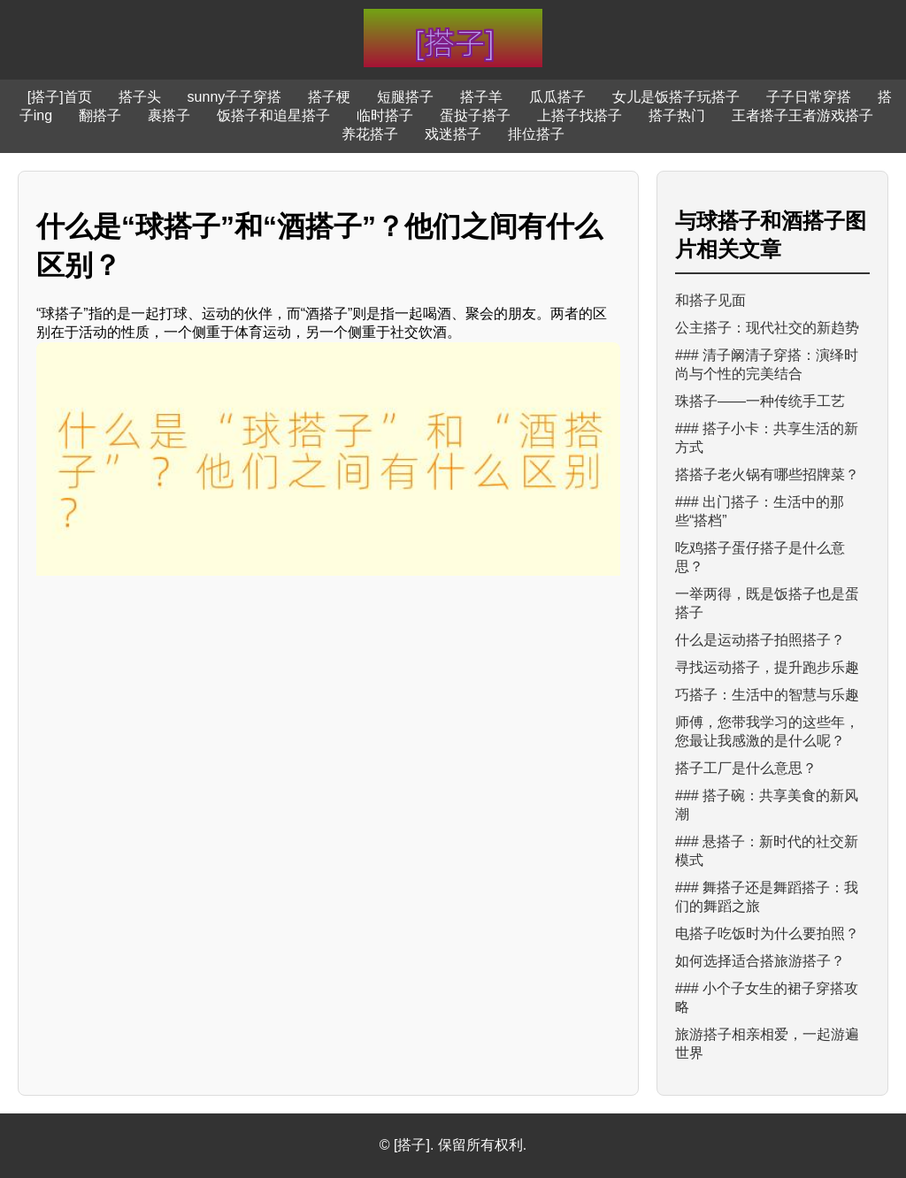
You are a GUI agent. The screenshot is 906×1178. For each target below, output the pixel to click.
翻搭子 (100, 115)
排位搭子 (536, 134)
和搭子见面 (710, 300)
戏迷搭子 (453, 134)
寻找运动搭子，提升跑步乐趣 (767, 667)
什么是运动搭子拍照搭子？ (760, 639)
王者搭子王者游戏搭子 (802, 115)
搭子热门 (677, 115)
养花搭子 (370, 134)
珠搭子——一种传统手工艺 (760, 401)
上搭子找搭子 (579, 115)
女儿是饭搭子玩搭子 (676, 96)
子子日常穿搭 (808, 96)
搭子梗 (329, 96)
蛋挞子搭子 (475, 115)
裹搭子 (169, 115)
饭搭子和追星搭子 (273, 115)
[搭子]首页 (59, 96)
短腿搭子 (405, 96)
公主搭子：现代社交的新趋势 (767, 327)
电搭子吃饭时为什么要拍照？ (767, 933)
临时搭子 (385, 115)
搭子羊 (481, 96)
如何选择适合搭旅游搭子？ (760, 960)
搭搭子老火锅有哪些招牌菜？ (767, 474)
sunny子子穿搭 (235, 96)
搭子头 (140, 96)
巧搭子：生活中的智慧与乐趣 (767, 694)
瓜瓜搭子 (557, 96)
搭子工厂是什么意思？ (746, 768)
